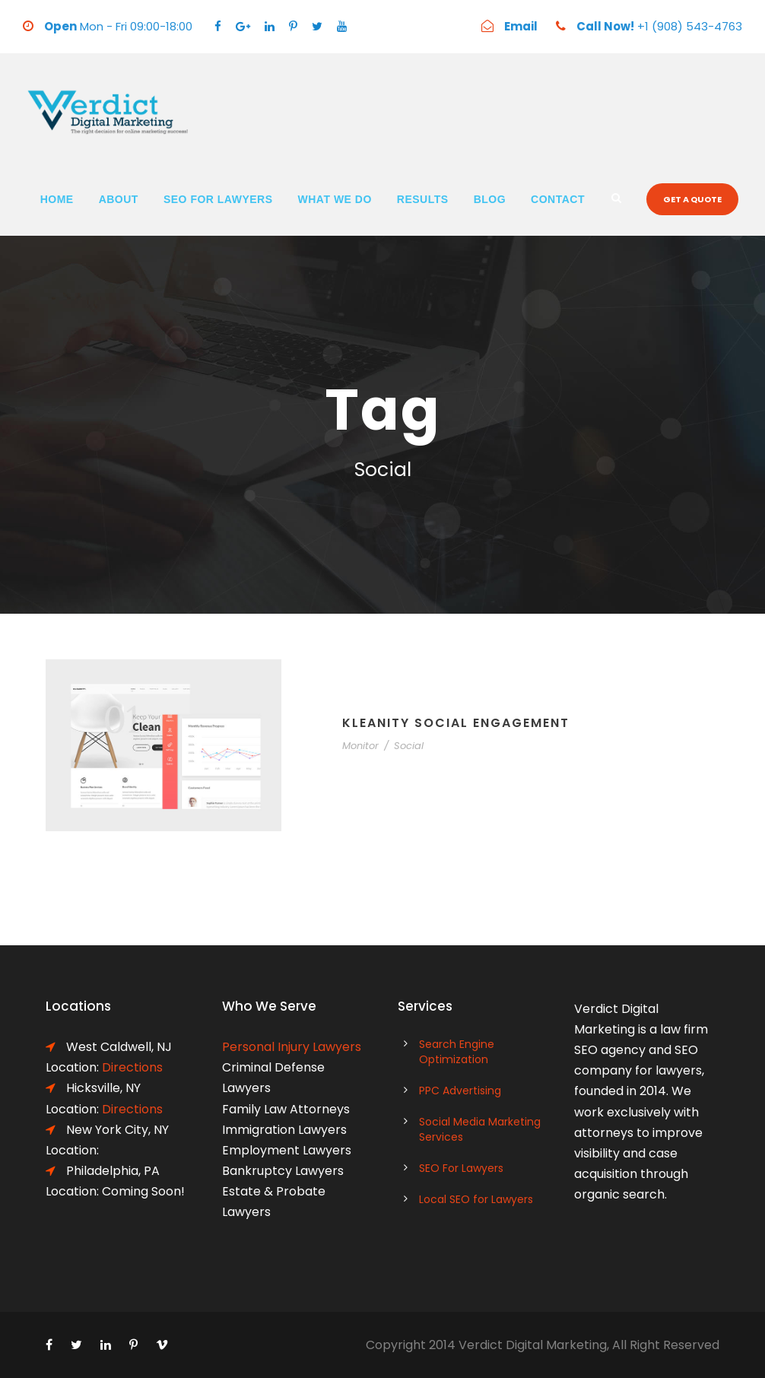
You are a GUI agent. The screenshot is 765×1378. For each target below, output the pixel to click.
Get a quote (692, 199)
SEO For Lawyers (218, 199)
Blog (490, 199)
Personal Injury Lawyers (291, 1047)
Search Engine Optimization (456, 1052)
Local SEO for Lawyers (476, 1199)
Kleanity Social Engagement (456, 723)
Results (423, 199)
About (118, 199)
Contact (558, 199)
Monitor (360, 745)
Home (57, 199)
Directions (132, 1067)
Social (409, 745)
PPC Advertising (460, 1090)
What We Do (335, 199)
